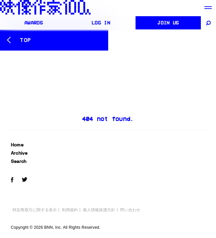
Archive (19, 153)
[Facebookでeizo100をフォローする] (12, 180)
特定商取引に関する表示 (35, 210)
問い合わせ (130, 210)
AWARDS (33, 22)
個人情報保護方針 (99, 210)
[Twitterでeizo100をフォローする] (24, 180)
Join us (168, 22)
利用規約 (70, 210)
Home (17, 145)
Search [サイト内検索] (19, 161)
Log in (101, 22)
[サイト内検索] (209, 22)
